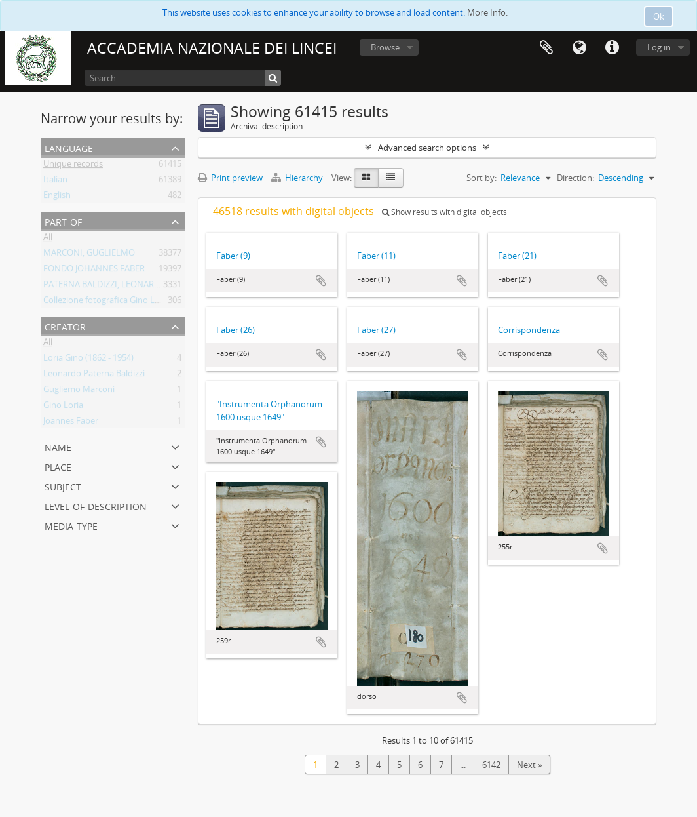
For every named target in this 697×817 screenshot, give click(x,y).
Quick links (611, 47)
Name (58, 446)
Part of (63, 220)
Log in (659, 47)
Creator (65, 325)
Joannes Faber (70, 423)
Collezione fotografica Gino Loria (106, 302)
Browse (385, 47)
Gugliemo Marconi (79, 391)
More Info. (487, 12)
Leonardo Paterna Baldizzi (94, 376)
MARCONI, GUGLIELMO (89, 255)
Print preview (230, 178)
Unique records (73, 166)
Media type (71, 525)
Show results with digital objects (444, 212)
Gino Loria (63, 407)
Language (579, 47)
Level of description (96, 505)
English (57, 197)
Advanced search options (427, 147)
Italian (55, 182)
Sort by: (481, 178)
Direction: (575, 178)
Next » (529, 764)
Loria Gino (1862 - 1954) (88, 360)
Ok (658, 16)
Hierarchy (298, 178)
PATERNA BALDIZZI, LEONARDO (104, 286)
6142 (491, 764)
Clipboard (546, 47)
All (47, 239)
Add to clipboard (321, 280)
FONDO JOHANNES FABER (94, 271)
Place (58, 466)
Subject (63, 485)
